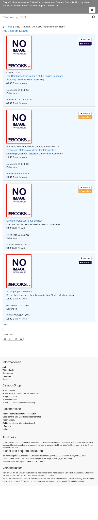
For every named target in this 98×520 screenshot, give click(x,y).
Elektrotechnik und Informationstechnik (19, 423)
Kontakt (6, 379)
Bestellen (85, 43)
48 (16, 339)
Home (9, 26)
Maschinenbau (9, 420)
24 (10, 339)
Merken (85, 39)
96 (21, 339)
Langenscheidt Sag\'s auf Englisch (24, 220)
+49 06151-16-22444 (34, 462)
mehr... (5, 429)
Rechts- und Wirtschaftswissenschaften (19, 414)
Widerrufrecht (8, 370)
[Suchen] (93, 17)
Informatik (7, 426)
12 (5, 339)
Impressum (7, 376)
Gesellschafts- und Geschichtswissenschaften (22, 417)
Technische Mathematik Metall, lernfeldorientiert (31, 150)
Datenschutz (8, 373)
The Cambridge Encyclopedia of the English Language (34, 76)
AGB (5, 367)
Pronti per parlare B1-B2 (19, 291)
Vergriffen (85, 117)
